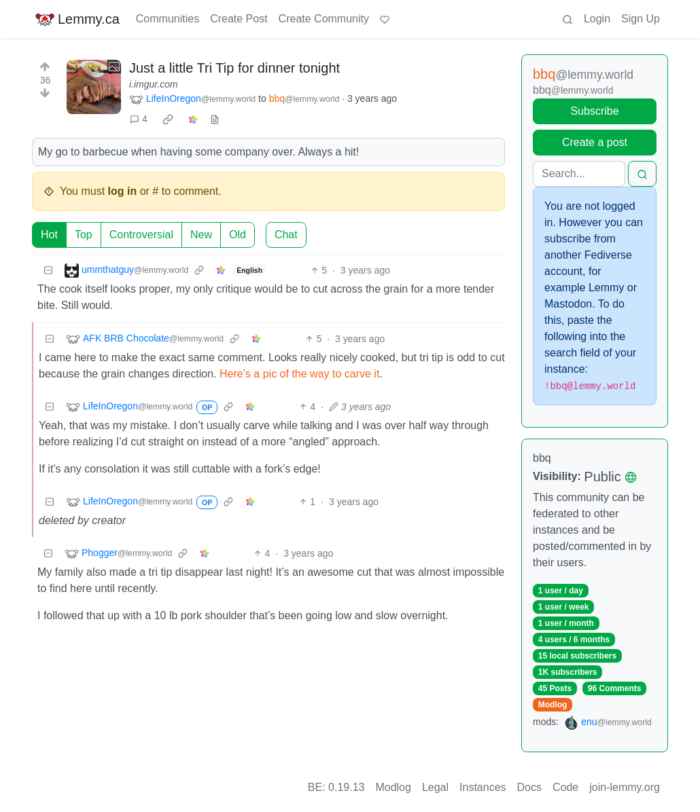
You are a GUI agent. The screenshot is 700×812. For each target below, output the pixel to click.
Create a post (594, 142)
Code (565, 787)
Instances (482, 787)
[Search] (579, 174)
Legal (435, 787)
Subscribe (594, 111)
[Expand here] (94, 87)
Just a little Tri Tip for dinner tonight (234, 67)
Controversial (141, 234)
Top (83, 234)
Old (237, 234)
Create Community (324, 18)
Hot (49, 234)
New (201, 234)
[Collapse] (48, 270)
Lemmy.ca (77, 19)
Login (597, 18)
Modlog (552, 704)
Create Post (238, 18)
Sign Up (640, 18)
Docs (529, 787)
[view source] (215, 119)
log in (122, 191)
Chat (286, 234)
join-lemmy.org (624, 787)
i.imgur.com (153, 84)
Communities (167, 18)
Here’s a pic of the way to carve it (299, 374)
